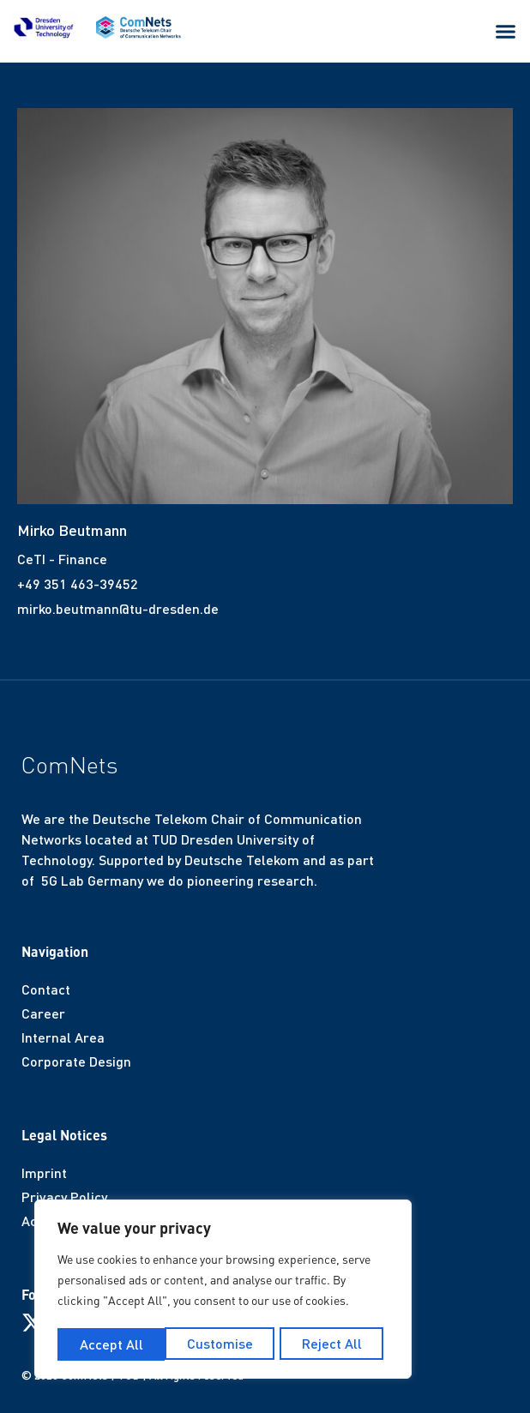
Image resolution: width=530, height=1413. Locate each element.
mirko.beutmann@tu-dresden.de (118, 608)
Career (43, 1013)
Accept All (335, 1344)
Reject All (225, 1344)
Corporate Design (76, 1061)
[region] (223, 1291)
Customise (112, 1344)
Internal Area (63, 1037)
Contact (45, 989)
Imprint (44, 1172)
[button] (506, 31)
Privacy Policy (64, 1196)
